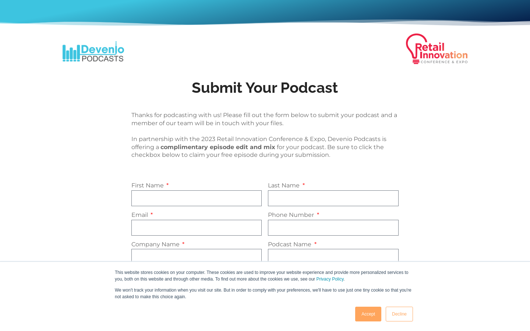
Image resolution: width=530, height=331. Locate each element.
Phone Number (291, 214)
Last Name (284, 185)
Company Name (156, 244)
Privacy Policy (329, 279)
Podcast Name (290, 244)
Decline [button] (399, 314)
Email (140, 214)
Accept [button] (368, 314)
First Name (148, 185)
